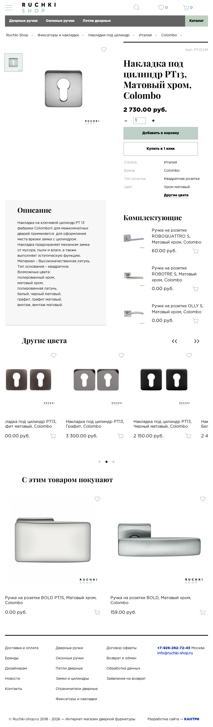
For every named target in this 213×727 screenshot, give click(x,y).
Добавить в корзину (160, 133)
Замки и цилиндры (72, 678)
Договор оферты (121, 648)
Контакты (13, 688)
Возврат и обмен (121, 658)
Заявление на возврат (126, 678)
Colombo (169, 35)
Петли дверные (97, 20)
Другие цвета (176, 195)
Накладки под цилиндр (108, 35)
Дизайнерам (16, 668)
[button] (99, 461)
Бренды (12, 658)
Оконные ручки (60, 20)
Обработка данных (123, 668)
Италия (145, 35)
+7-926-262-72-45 (173, 648)
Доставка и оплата (21, 648)
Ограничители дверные (77, 688)
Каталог (196, 20)
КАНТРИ (191, 719)
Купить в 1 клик (161, 148)
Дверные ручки (23, 20)
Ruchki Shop (17, 35)
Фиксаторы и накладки (58, 35)
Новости (12, 678)
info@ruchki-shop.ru (175, 653)
